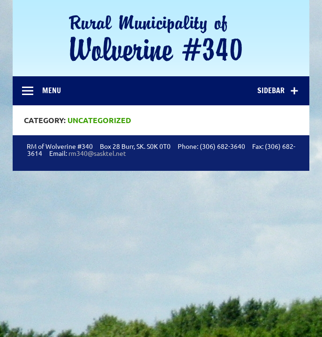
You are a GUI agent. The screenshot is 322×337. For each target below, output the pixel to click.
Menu (51, 90)
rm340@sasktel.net (97, 153)
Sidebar (271, 90)
